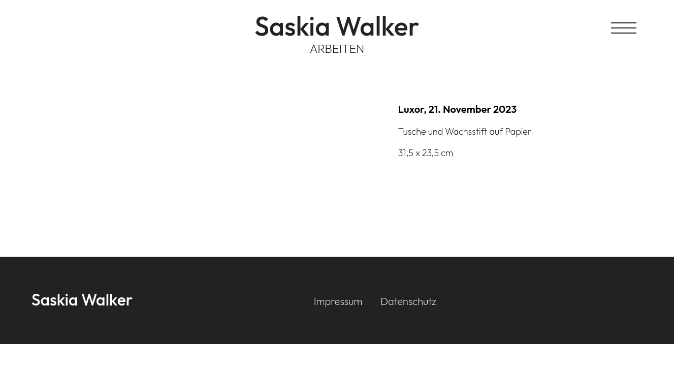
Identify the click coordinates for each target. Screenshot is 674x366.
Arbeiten (337, 48)
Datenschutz (408, 301)
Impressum (338, 301)
